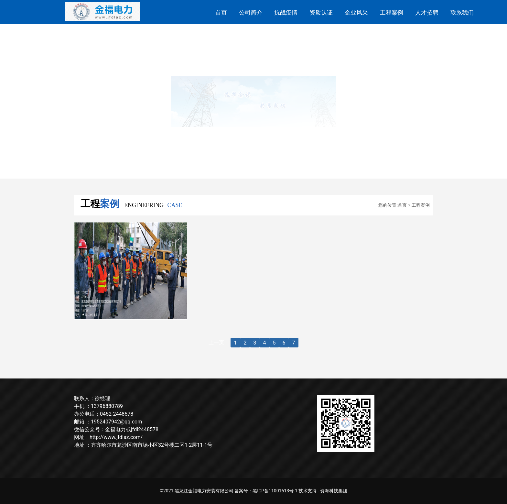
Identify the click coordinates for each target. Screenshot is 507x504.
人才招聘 (426, 12)
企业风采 (356, 12)
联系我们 (462, 12)
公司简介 (250, 12)
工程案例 (391, 12)
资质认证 (321, 12)
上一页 (216, 342)
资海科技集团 (333, 490)
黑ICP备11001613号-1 (275, 490)
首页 (221, 12)
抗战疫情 (285, 12)
